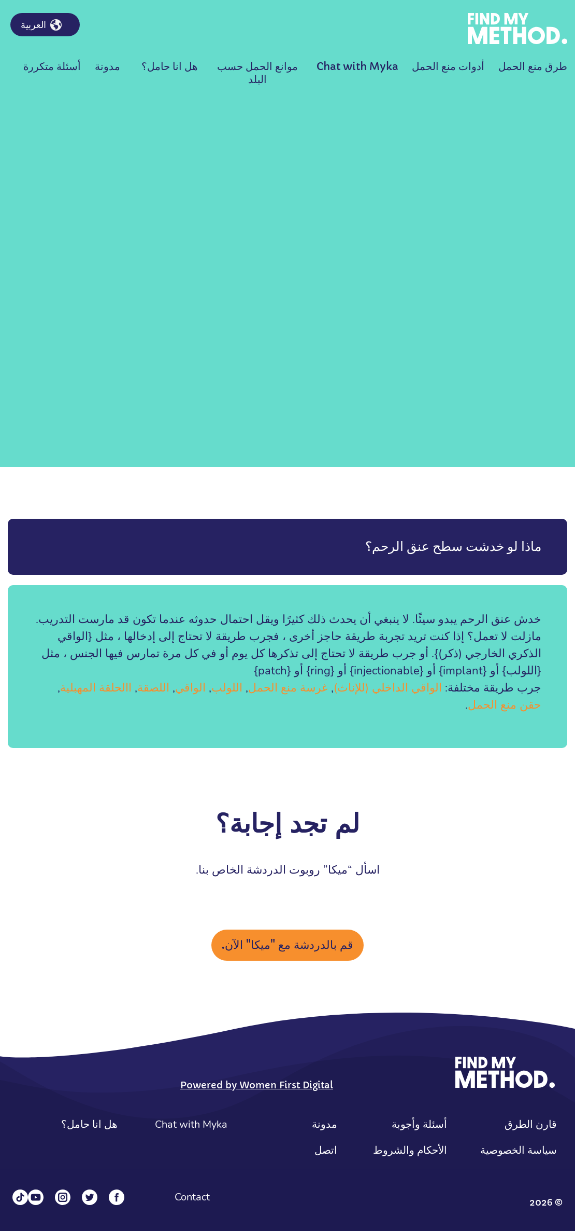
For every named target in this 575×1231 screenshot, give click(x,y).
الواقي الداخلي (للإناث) (388, 688)
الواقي (190, 688)
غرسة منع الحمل (288, 688)
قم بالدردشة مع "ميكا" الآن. (287, 945)
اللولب (226, 688)
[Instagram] (62, 1197)
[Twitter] (89, 1197)
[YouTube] (36, 1197)
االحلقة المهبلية (96, 688)
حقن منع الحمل (504, 705)
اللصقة (153, 688)
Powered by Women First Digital (256, 1085)
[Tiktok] (20, 1197)
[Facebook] (116, 1197)
